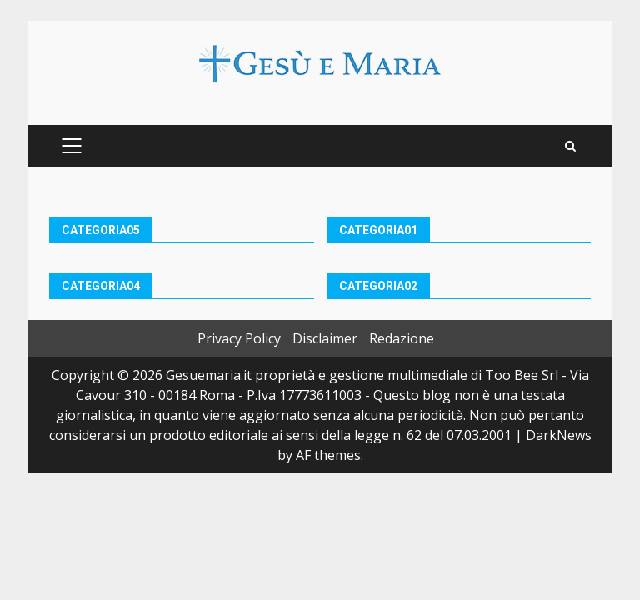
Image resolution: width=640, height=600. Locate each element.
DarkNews (559, 435)
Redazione (401, 338)
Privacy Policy (239, 338)
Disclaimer (325, 338)
